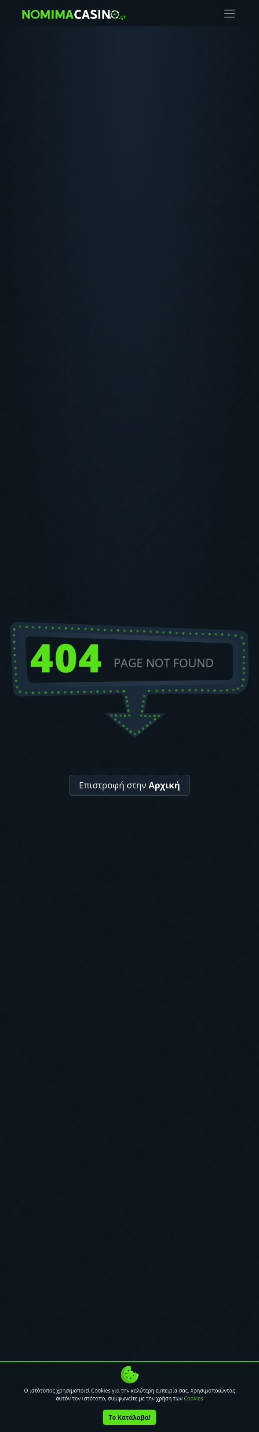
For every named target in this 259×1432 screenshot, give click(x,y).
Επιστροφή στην (129, 785)
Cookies (193, 1398)
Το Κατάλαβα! (129, 1417)
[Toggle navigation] (229, 13)
